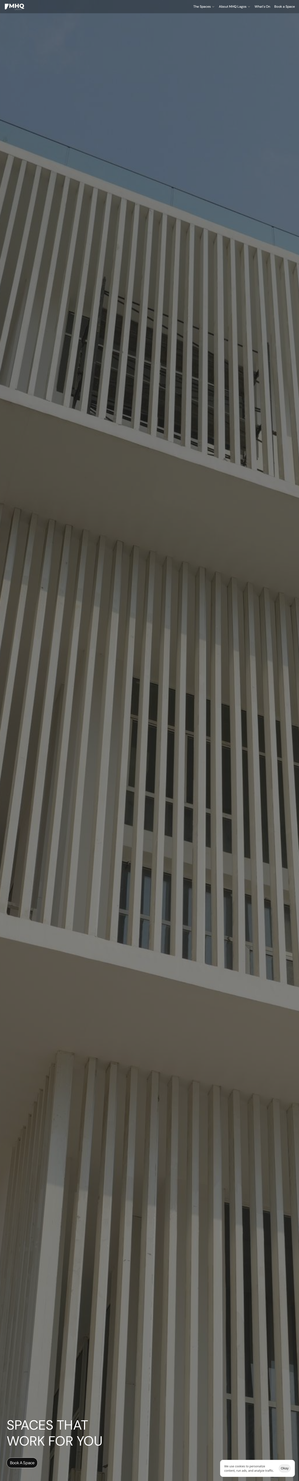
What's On (262, 6)
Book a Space (284, 6)
